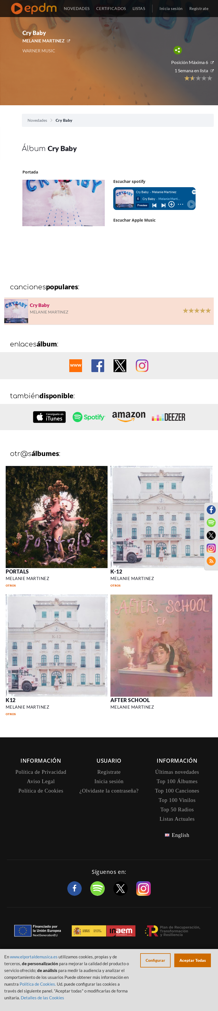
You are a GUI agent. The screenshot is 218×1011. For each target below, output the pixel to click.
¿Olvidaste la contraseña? (109, 791)
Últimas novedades (177, 772)
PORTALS (17, 571)
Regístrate (198, 8)
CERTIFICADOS (111, 8)
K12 (11, 700)
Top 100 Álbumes (177, 781)
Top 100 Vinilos (177, 800)
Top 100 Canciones (177, 791)
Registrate (109, 772)
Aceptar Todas (192, 960)
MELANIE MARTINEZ (43, 40)
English (180, 835)
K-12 (116, 571)
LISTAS (139, 8)
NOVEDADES (77, 8)
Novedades (37, 120)
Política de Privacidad (40, 772)
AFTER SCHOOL (130, 700)
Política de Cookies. (38, 984)
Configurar (155, 960)
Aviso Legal (41, 781)
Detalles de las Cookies (42, 997)
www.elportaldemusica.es (34, 956)
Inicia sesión (171, 8)
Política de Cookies (41, 791)
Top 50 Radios (177, 809)
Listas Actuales (177, 819)
